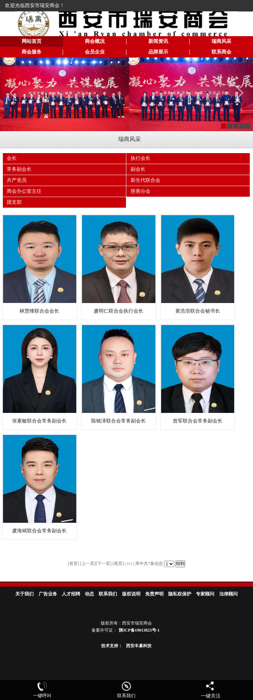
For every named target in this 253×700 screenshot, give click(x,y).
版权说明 (131, 594)
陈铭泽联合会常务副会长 (118, 421)
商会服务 (32, 52)
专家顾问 (205, 594)
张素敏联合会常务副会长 (39, 421)
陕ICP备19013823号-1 (139, 630)
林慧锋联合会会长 (39, 311)
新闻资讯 (158, 41)
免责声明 (154, 594)
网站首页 (32, 41)
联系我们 (108, 594)
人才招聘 (71, 594)
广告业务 (48, 594)
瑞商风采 (221, 41)
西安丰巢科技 (139, 645)
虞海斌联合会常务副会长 (39, 530)
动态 (89, 594)
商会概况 (95, 41)
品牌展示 (158, 52)
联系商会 (221, 52)
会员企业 (95, 52)
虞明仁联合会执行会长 (118, 311)
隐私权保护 (179, 594)
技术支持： (111, 645)
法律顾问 (228, 594)
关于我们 (24, 594)
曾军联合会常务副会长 (197, 421)
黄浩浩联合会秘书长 (197, 311)
